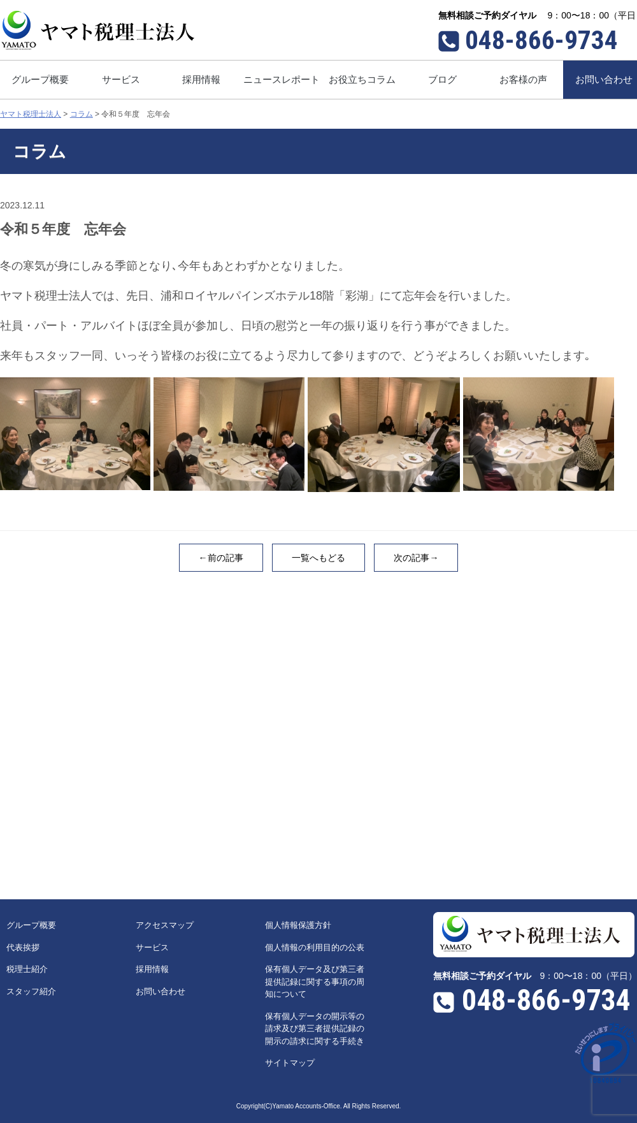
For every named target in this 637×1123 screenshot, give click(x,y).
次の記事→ (416, 558)
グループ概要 (31, 925)
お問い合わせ (160, 991)
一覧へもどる (318, 558)
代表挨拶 (22, 947)
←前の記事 (221, 558)
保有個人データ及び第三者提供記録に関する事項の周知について (314, 981)
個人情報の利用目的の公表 (314, 947)
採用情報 (152, 969)
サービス (152, 947)
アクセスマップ (165, 925)
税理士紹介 (27, 969)
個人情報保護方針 (298, 925)
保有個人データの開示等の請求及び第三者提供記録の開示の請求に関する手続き (314, 1028)
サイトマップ (290, 1063)
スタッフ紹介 (31, 991)
